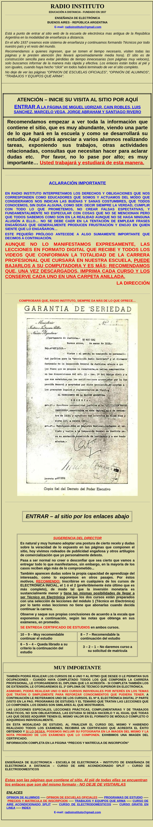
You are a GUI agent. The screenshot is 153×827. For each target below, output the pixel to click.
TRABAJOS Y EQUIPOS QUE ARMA (100, 801)
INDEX (26, 807)
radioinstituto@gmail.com (83, 27)
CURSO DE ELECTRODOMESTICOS (85, 804)
